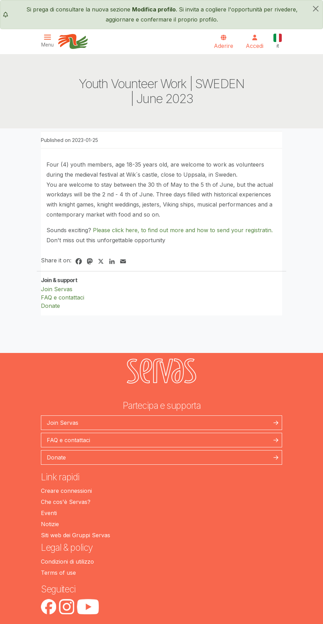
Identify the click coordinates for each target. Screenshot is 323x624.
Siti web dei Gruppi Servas (75, 535)
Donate (50, 305)
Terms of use (58, 572)
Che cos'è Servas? (65, 501)
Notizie (50, 524)
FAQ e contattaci (62, 297)
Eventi (49, 512)
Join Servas (56, 289)
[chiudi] (316, 9)
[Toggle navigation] (49, 40)
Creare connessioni (66, 490)
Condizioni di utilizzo (67, 561)
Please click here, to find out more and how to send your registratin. (183, 230)
